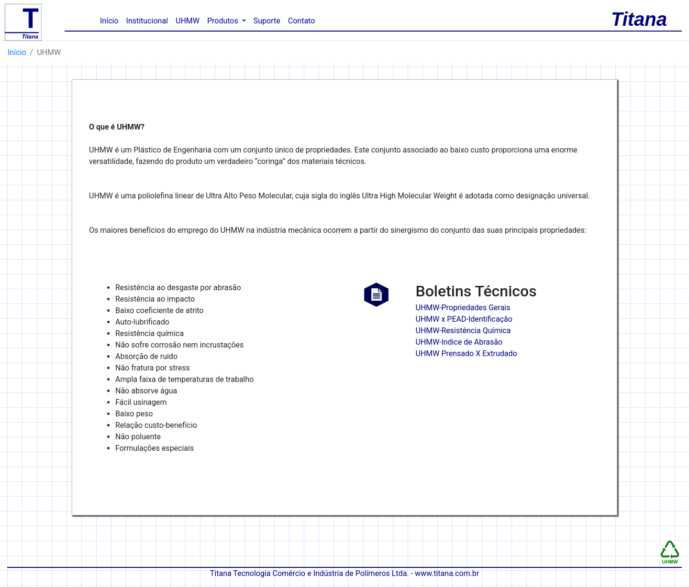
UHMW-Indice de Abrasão (459, 342)
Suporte (267, 20)
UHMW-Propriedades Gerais (463, 307)
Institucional (147, 20)
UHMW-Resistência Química (463, 330)
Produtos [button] (223, 20)
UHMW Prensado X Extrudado (466, 353)
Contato (301, 20)
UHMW (188, 20)
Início (111, 20)
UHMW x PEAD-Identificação (464, 319)
